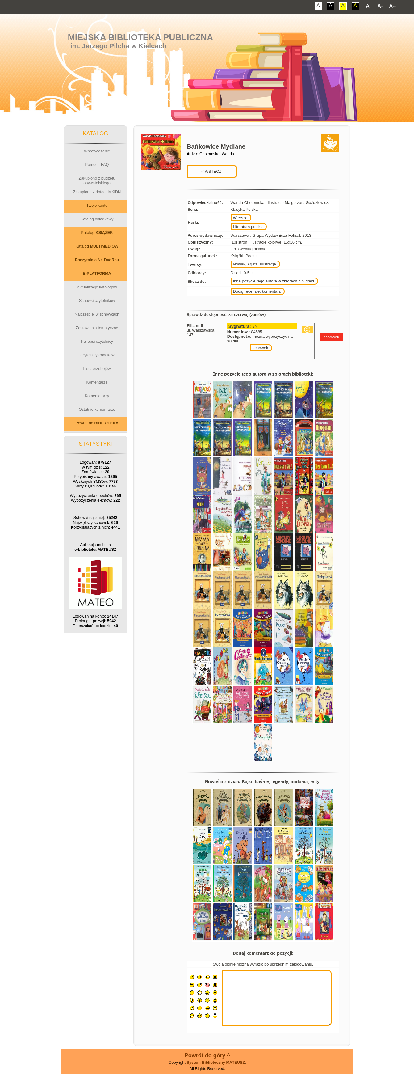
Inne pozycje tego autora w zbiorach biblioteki (273, 281)
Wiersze (240, 217)
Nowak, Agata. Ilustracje (254, 264)
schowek (260, 348)
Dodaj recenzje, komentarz (257, 291)
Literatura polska (248, 226)
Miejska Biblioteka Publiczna (140, 37)
